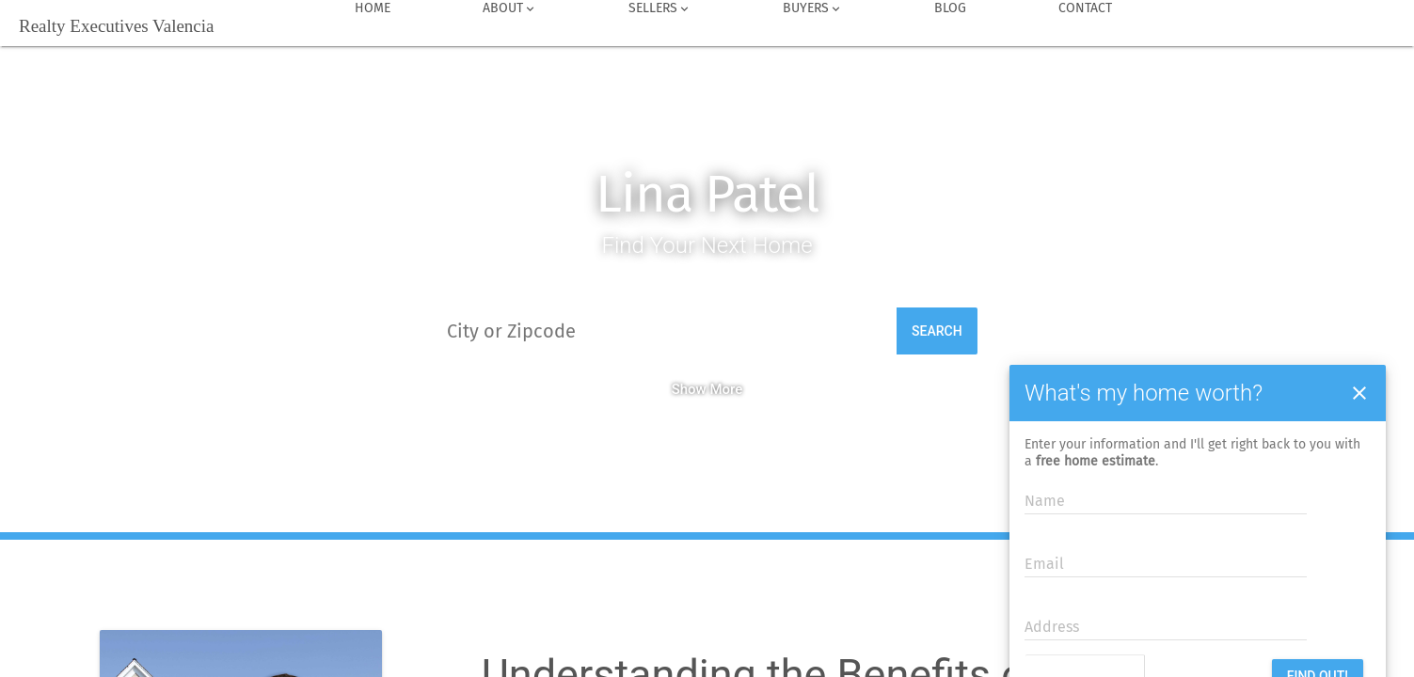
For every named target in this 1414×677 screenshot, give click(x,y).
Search (937, 330)
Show (689, 389)
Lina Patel (707, 194)
